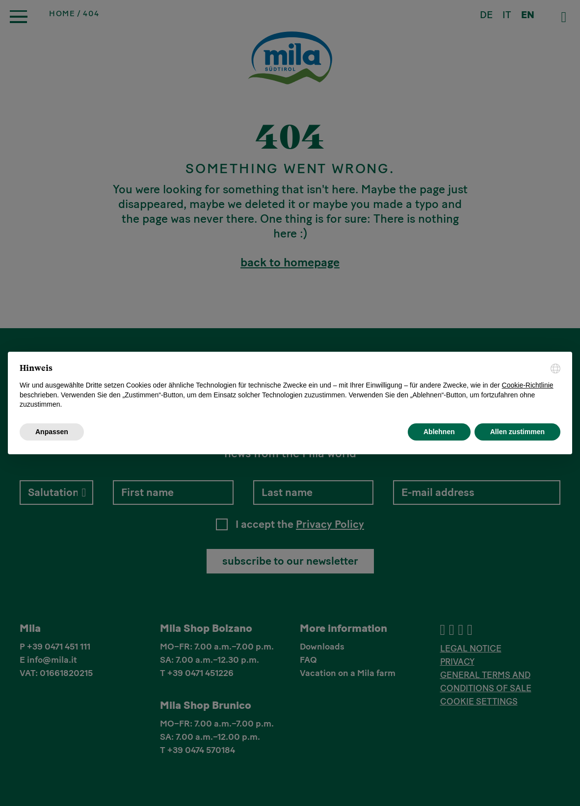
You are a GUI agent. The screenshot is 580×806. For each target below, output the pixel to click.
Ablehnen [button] (439, 432)
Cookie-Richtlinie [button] (528, 385)
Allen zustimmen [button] (517, 432)
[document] (290, 386)
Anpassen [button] (51, 432)
